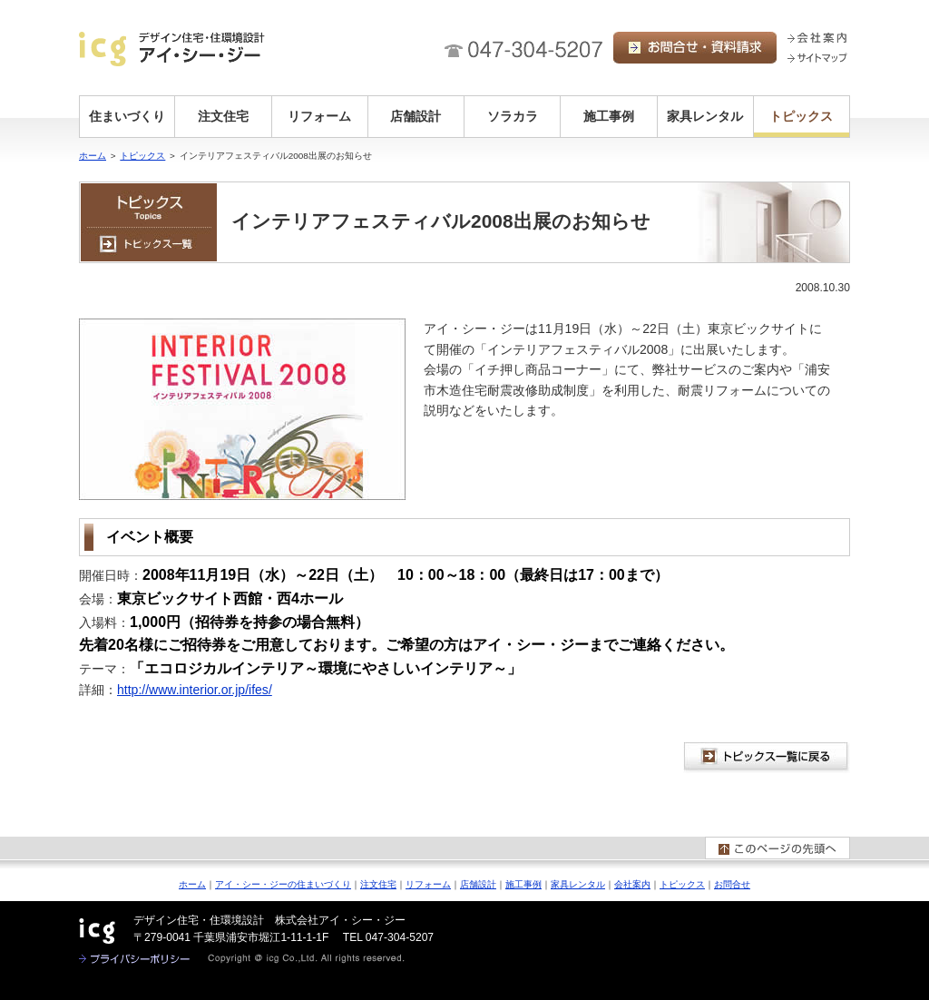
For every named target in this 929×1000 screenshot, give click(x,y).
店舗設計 (415, 116)
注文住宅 (223, 116)
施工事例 (608, 116)
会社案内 (632, 884)
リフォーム (319, 116)
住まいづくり (127, 116)
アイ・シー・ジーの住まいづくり (283, 884)
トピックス (801, 116)
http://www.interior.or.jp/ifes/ (194, 689)
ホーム (92, 156)
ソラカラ (512, 116)
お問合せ (732, 884)
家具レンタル (705, 116)
